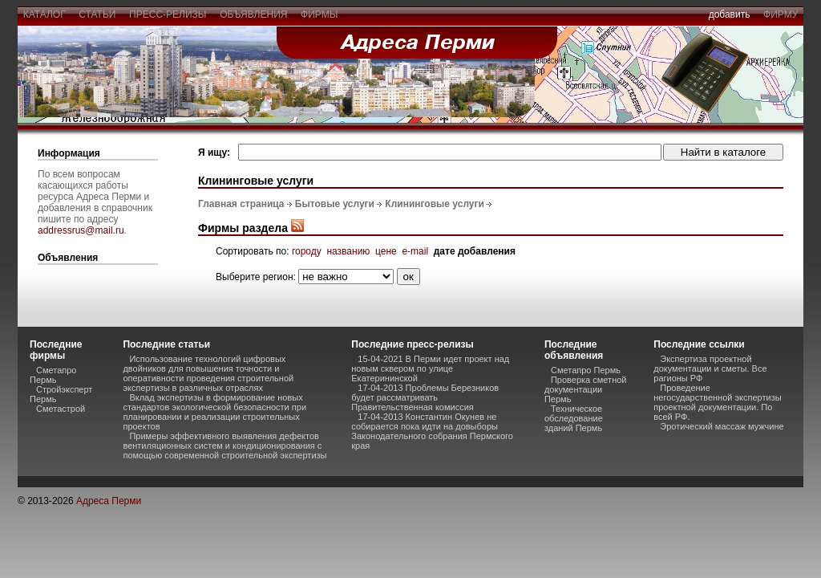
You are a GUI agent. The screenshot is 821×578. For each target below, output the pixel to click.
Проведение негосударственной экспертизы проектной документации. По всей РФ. (717, 402)
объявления (253, 14)
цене (386, 251)
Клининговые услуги (434, 204)
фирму (780, 14)
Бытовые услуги (334, 204)
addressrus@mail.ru (81, 230)
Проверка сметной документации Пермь (585, 389)
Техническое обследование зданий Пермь (573, 418)
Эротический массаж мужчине (721, 426)
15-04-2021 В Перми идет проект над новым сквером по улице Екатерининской (430, 368)
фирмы (319, 14)
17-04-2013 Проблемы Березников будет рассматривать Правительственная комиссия (425, 397)
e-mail (415, 251)
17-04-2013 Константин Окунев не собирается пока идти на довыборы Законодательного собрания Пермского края (432, 431)
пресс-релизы (167, 14)
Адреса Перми (108, 501)
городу (307, 251)
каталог (44, 14)
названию (348, 251)
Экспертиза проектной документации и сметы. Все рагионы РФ (709, 368)
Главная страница (241, 204)
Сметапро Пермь (53, 375)
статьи (97, 14)
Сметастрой (60, 408)
